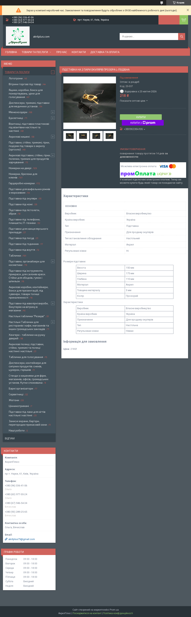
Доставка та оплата (104, 52)
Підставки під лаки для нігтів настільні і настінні (27, 413)
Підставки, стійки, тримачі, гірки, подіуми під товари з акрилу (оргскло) (29, 146)
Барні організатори (21, 388)
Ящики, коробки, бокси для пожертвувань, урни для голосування (26, 93)
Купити (141, 117)
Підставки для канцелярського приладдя (28, 230)
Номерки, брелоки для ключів (23, 175)
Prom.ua (114, 609)
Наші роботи (17, 430)
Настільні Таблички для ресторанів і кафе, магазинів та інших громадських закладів (29, 325)
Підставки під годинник (24, 243)
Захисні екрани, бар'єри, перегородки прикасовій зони (28, 422)
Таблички (15, 255)
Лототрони (16, 78)
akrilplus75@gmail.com (21, 539)
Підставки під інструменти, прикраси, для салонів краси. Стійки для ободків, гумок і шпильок (27, 276)
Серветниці (16, 394)
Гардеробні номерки (22, 183)
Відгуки (10, 438)
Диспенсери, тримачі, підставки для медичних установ (29, 104)
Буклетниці (16, 118)
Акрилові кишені (19, 136)
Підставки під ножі (21, 204)
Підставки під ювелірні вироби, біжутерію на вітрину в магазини (28, 307)
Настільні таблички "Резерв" (27, 316)
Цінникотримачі (19, 406)
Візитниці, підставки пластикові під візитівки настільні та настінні (29, 127)
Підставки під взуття (22, 249)
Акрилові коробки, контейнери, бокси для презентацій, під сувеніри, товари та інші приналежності (28, 292)
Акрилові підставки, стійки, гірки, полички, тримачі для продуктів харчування (29, 159)
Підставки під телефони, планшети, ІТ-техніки (24, 221)
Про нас (61, 52)
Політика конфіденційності (118, 613)
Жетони (14, 400)
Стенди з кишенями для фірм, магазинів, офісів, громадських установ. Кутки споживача (28, 379)
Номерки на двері (20, 168)
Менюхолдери (18, 112)
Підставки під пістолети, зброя (24, 211)
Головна (11, 52)
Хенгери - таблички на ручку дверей (27, 336)
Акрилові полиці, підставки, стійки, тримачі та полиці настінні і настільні (26, 347)
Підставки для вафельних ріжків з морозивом (29, 190)
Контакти (79, 52)
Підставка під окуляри (23, 198)
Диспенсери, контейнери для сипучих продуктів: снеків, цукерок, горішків (27, 366)
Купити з (142, 123)
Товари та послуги (35, 52)
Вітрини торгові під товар (25, 84)
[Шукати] (181, 36)
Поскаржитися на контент (87, 613)
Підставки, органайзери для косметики (27, 263)
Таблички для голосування (26, 357)
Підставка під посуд (21, 238)
